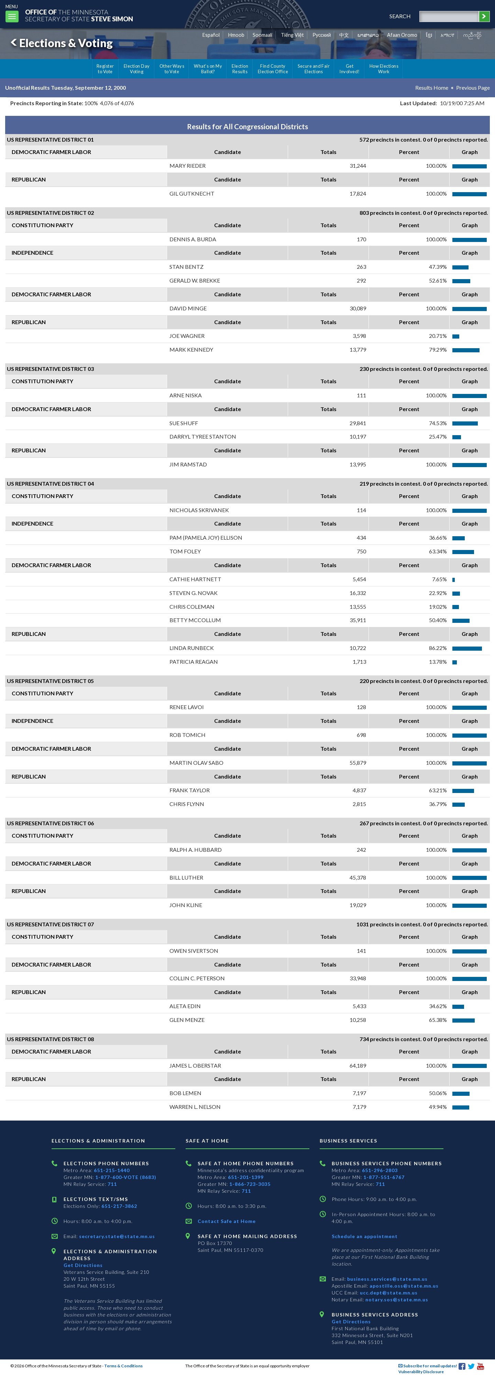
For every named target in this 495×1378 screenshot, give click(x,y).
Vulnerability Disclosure (421, 1371)
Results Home (431, 87)
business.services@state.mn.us (387, 1279)
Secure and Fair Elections (314, 68)
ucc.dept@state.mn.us (388, 1293)
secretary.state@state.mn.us (116, 1236)
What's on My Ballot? (208, 68)
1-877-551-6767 (384, 1177)
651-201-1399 (246, 1177)
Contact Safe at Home (227, 1221)
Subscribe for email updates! (427, 1365)
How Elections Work (384, 68)
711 (112, 1184)
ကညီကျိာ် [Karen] (472, 35)
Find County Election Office (273, 68)
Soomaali (262, 35)
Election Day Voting (137, 68)
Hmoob (236, 35)
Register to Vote (105, 68)
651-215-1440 (112, 1170)
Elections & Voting (60, 42)
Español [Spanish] (211, 35)
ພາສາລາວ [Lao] (368, 35)
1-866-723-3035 (250, 1184)
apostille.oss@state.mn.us (403, 1286)
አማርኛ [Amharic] (447, 35)
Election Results (240, 68)
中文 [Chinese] (344, 35)
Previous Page (473, 87)
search (400, 16)
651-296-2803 (380, 1170)
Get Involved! (349, 68)
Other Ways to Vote (172, 68)
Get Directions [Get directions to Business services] (351, 1321)
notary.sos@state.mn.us (396, 1299)
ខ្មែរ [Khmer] (429, 35)
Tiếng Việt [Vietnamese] (292, 35)
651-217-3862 (119, 1206)
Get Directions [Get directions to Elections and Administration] (83, 1265)
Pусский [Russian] (321, 35)
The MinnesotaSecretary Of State (79, 15)
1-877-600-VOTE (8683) (125, 1177)
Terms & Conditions (123, 1365)
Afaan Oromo (402, 35)
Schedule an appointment (365, 1236)
